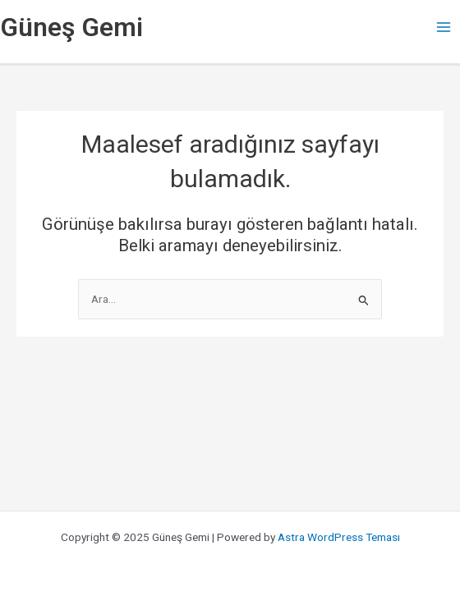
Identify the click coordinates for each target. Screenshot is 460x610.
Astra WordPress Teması (339, 536)
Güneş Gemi (71, 27)
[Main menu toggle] (444, 27)
